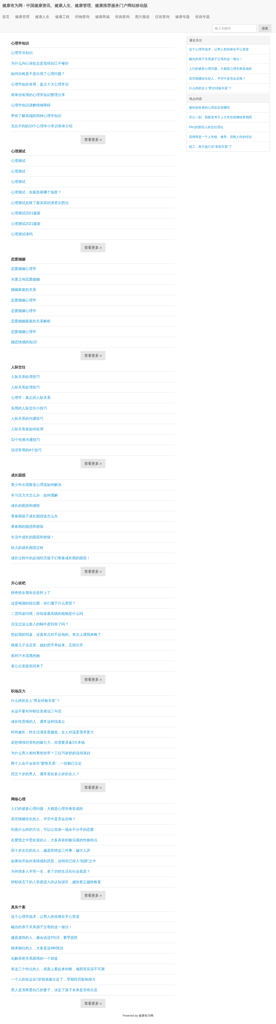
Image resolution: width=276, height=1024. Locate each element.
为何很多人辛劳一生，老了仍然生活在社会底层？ (50, 871)
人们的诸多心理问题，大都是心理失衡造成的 (47, 809)
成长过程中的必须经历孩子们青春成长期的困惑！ (50, 558)
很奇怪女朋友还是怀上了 (31, 593)
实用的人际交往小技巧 (29, 408)
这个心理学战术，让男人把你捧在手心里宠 (45, 916)
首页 (5, 17)
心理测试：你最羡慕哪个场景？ (36, 192)
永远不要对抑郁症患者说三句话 (36, 711)
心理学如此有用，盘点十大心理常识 (40, 84)
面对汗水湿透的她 (25, 656)
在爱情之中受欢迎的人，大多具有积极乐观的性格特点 (54, 840)
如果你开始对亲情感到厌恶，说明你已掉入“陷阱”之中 (53, 861)
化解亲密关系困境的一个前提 (34, 958)
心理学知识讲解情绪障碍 (31, 105)
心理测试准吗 (22, 234)
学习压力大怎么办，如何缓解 (34, 495)
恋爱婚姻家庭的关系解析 (31, 321)
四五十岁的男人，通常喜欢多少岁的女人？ (45, 774)
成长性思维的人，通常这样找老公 (38, 721)
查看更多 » (93, 139)
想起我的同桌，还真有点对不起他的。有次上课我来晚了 (56, 634)
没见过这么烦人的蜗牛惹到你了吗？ (40, 624)
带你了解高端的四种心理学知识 (36, 116)
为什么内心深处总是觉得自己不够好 (40, 63)
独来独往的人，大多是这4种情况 (37, 948)
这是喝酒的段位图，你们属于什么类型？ (43, 603)
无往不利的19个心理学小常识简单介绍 (42, 126)
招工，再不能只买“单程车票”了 (210, 146)
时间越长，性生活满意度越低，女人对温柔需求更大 (52, 732)
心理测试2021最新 (26, 213)
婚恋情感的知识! (24, 342)
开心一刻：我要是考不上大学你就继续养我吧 (220, 117)
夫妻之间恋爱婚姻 (25, 279)
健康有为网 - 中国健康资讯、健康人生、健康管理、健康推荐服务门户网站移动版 (75, 5)
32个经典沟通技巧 (25, 440)
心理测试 (18, 161)
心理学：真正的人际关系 (31, 398)
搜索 (265, 28)
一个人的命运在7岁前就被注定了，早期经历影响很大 (53, 979)
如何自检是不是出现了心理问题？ (38, 74)
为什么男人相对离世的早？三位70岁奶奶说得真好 (51, 753)
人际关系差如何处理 (27, 429)
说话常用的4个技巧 (26, 450)
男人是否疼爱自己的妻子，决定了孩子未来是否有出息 (54, 990)
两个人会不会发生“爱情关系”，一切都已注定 (46, 763)
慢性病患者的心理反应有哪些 (209, 107)
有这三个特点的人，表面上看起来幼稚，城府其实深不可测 (58, 969)
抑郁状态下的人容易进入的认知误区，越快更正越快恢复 (56, 882)
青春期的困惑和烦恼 (27, 526)
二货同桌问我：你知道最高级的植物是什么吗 (47, 613)
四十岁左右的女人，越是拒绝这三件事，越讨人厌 (50, 850)
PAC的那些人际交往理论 (206, 127)
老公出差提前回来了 (27, 666)
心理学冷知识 (22, 53)
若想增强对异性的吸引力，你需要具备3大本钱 (48, 742)
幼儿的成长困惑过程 (27, 548)
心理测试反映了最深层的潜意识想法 (40, 203)
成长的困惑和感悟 (25, 506)
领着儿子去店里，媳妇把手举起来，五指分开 (47, 645)
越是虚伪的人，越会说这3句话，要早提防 (44, 937)
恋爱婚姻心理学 (23, 269)
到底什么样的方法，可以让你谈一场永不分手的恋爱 (52, 829)
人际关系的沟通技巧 (27, 418)
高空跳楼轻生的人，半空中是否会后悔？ (43, 819)
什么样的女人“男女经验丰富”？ (35, 701)
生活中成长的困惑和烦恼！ (32, 537)
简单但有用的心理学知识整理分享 (38, 95)
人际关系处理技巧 (25, 377)
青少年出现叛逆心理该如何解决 (36, 485)
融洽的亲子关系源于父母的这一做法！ (41, 927)
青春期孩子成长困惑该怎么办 (34, 516)
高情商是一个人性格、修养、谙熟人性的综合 (220, 137)
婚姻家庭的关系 (23, 290)
